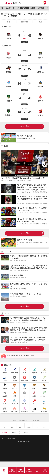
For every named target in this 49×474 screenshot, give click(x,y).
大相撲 (32, 8)
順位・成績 (20, 471)
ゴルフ (8, 8)
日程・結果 (12, 471)
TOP (4, 471)
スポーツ (15, 432)
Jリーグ (16, 8)
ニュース (45, 471)
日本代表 (41, 8)
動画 (37, 471)
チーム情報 (29, 471)
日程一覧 (24, 22)
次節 (40, 22)
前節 (8, 22)
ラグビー (24, 8)
